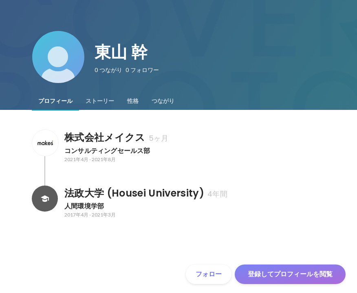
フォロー (209, 274)
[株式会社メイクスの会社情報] (45, 142)
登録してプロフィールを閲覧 (290, 274)
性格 (133, 101)
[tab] (55, 101)
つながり (163, 101)
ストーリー (100, 101)
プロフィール (55, 101)
